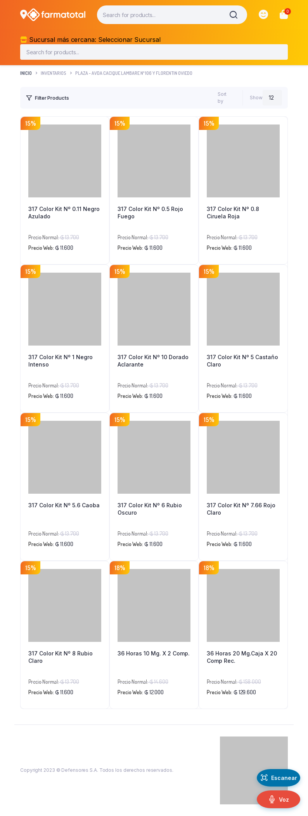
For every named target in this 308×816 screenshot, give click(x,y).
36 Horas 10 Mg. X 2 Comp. (154, 653)
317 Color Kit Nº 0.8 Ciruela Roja (233, 213)
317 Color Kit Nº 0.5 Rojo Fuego (150, 213)
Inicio (26, 73)
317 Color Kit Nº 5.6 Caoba (64, 505)
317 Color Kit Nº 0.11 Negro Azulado (64, 213)
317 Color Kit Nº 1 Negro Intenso (60, 361)
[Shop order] (189, 97)
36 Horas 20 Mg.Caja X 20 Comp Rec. (242, 657)
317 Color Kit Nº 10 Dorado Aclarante (153, 361)
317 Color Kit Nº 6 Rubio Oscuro (150, 509)
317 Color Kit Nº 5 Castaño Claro (242, 361)
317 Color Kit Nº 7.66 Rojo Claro (241, 509)
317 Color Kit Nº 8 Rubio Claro (60, 657)
